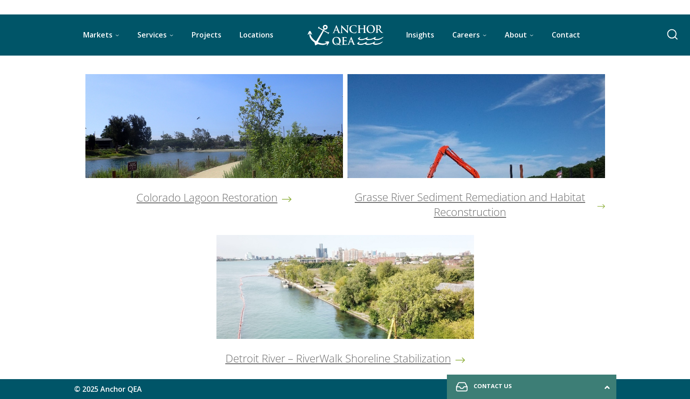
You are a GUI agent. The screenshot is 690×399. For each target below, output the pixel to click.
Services (152, 35)
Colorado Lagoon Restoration (206, 197)
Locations (256, 35)
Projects (206, 35)
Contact (566, 35)
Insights (420, 35)
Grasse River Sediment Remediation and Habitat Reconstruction (470, 204)
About (516, 35)
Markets (98, 35)
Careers (466, 35)
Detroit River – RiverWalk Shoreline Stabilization (338, 358)
